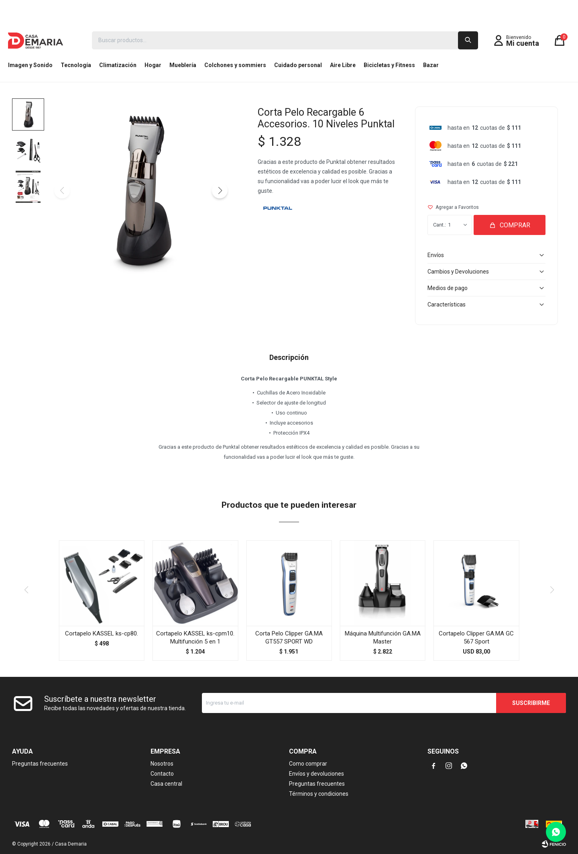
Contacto (162, 773)
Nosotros (162, 763)
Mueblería (182, 65)
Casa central (166, 783)
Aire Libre (343, 65)
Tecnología (76, 65)
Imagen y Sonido (30, 65)
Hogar (152, 65)
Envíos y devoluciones (316, 773)
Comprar (515, 225)
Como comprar (308, 763)
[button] (220, 190)
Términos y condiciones (318, 794)
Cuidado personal (298, 65)
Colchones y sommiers (235, 65)
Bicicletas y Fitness (389, 65)
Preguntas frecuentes (40, 763)
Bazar (431, 65)
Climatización (117, 65)
